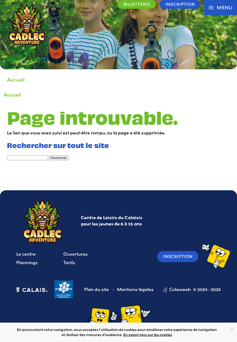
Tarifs (69, 262)
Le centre (26, 254)
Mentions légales (135, 289)
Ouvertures (75, 254)
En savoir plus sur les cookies (147, 334)
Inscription (180, 4)
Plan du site (96, 289)
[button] (220, 7)
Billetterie (136, 4)
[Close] (232, 328)
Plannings (27, 262)
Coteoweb (180, 289)
